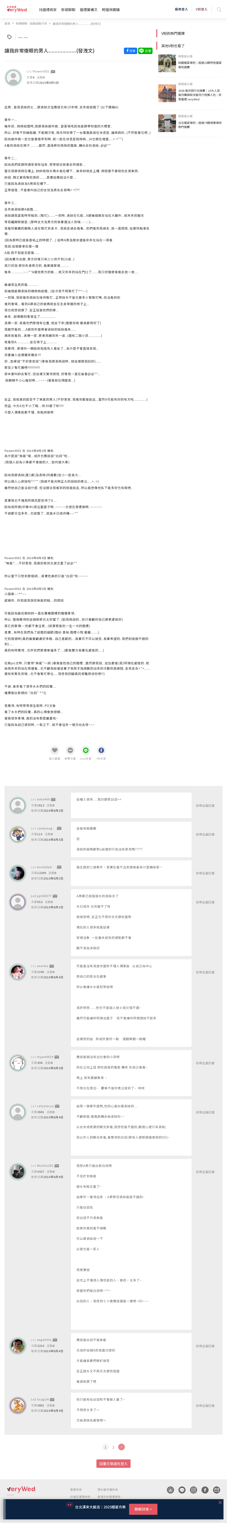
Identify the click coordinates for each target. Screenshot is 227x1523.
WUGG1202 (45, 1165)
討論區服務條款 (80, 1496)
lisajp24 (43, 1399)
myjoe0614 (45, 1057)
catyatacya (45, 1106)
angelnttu (44, 1340)
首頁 (7, 23)
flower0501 (41, 71)
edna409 (43, 799)
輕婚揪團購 (111, 9)
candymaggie (47, 828)
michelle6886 (47, 867)
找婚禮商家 (48, 9)
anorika (42, 966)
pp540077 (44, 896)
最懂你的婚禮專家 (109, 1496)
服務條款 (76, 1489)
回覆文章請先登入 (113, 1463)
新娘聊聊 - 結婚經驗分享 (31, 23)
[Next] (121, 1447)
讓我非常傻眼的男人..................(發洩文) (77, 23)
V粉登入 (202, 9)
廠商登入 (181, 9)
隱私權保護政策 (108, 1489)
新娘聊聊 (68, 9)
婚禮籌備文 (89, 9)
